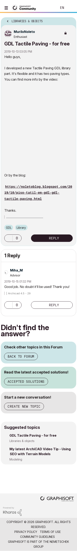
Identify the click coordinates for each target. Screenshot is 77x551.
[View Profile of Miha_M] (16, 270)
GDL (8, 227)
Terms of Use (50, 532)
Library (21, 227)
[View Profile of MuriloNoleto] (24, 32)
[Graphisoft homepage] (57, 499)
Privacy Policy (25, 532)
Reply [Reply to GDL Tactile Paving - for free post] (54, 238)
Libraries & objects (21, 441)
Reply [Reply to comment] (54, 305)
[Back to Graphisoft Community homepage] (25, 7)
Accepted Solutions (26, 381)
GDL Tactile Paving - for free (32, 435)
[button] (8, 238)
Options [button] (70, 20)
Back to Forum (21, 356)
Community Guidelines (37, 536)
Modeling (15, 459)
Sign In (70, 8)
